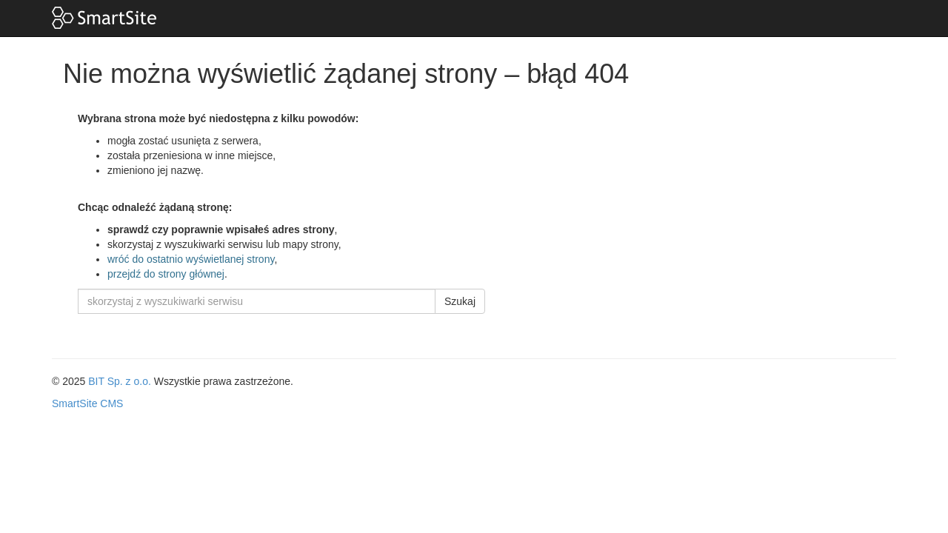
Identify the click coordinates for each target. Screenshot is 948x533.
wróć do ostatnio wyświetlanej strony (190, 259)
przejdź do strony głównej (165, 274)
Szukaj (459, 301)
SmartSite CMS (87, 403)
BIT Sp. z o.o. (119, 381)
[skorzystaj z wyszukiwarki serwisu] (256, 301)
